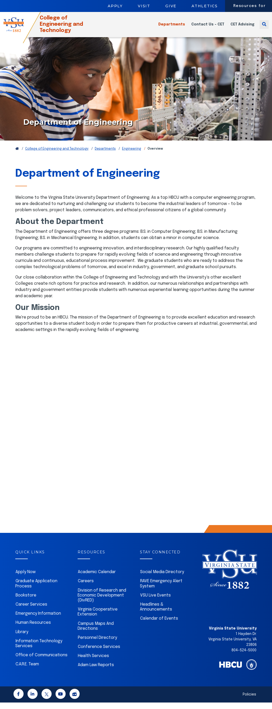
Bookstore (26, 602)
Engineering (131, 155)
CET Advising (242, 27)
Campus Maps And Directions (96, 632)
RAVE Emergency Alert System (161, 590)
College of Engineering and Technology (69, 27)
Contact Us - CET (207, 27)
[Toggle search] (264, 27)
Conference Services (99, 653)
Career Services (31, 611)
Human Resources (33, 629)
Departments (171, 27)
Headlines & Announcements (156, 613)
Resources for (249, 6)
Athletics (205, 6)
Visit (144, 6)
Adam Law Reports (96, 671)
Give (170, 6)
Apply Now (26, 578)
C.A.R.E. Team (27, 670)
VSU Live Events (155, 602)
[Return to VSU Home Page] (17, 155)
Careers (86, 587)
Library (22, 638)
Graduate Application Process (36, 590)
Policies (249, 701)
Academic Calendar (97, 578)
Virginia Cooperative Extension (98, 618)
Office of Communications (41, 661)
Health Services (93, 662)
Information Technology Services (38, 650)
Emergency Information (38, 620)
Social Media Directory (162, 578)
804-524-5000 (244, 657)
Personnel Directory (97, 644)
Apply (115, 6)
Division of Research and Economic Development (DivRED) (102, 602)
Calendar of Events (159, 625)
